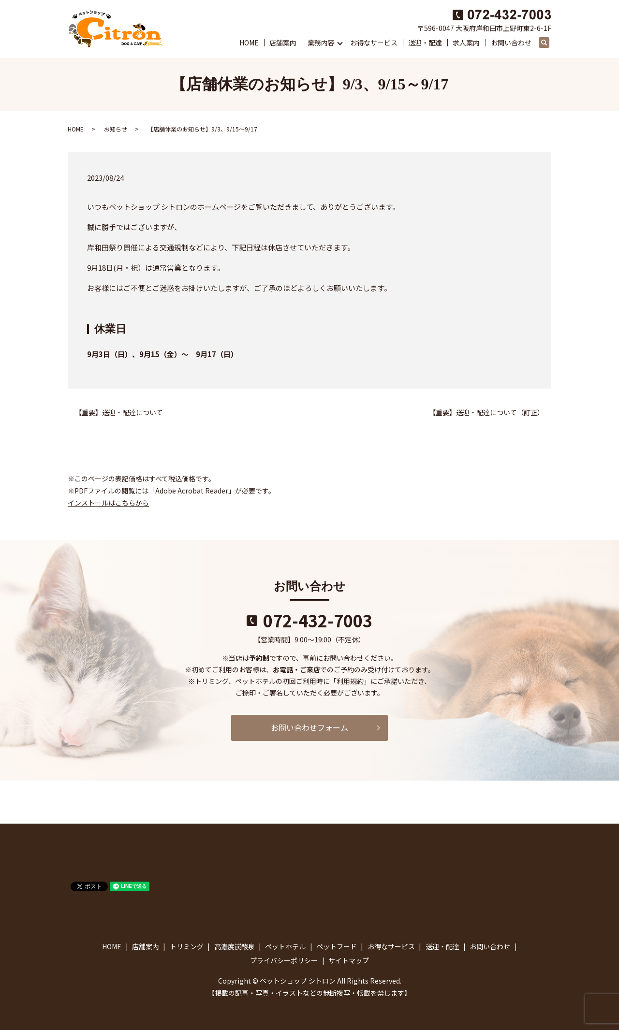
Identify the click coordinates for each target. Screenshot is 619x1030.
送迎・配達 (425, 42)
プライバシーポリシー (284, 960)
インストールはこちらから (108, 503)
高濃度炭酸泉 (234, 946)
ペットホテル (285, 946)
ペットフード (336, 946)
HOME (249, 42)
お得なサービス (374, 42)
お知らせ (115, 129)
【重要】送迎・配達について (119, 412)
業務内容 (321, 42)
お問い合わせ (511, 42)
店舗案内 (282, 42)
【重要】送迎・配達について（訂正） (486, 412)
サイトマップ (348, 960)
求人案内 (466, 42)
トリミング (187, 946)
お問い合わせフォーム (309, 727)
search (548, 43)
